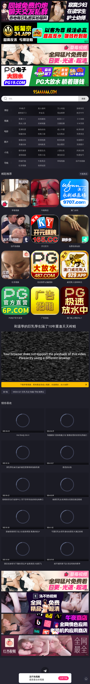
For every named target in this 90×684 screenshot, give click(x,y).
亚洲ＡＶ (22, 119)
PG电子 (22, 108)
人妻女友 (61, 150)
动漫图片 (80, 140)
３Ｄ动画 (80, 119)
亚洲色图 (41, 140)
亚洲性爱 (22, 129)
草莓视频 (61, 161)
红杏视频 (22, 165)
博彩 (6, 110)
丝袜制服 (41, 123)
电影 (6, 131)
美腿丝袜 (22, 144)
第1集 (5, 392)
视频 (6, 120)
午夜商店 (41, 161)
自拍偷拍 (41, 119)
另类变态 (80, 134)
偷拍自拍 (41, 129)
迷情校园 (22, 155)
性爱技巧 (80, 155)
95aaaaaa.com (45, 92)
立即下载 (63, 678)
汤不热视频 (80, 161)
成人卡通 (61, 129)
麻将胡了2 (22, 113)
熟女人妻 (22, 123)
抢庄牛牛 (80, 113)
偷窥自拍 (22, 140)
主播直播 (61, 123)
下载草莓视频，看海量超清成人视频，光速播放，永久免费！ (53, 384)
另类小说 (41, 155)
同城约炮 (22, 161)
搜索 (83, 98)
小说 (6, 152)
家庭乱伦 (41, 150)
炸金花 (41, 113)
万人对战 (61, 108)
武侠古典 (80, 150)
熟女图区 (61, 144)
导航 (6, 162)
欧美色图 (61, 140)
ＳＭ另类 (80, 123)
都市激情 (22, 150)
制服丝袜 (22, 134)
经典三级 (41, 134)
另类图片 (80, 144)
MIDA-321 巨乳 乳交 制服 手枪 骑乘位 (28, 392)
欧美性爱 (80, 129)
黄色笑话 (61, 155)
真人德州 (41, 108)
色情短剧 (41, 165)
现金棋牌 (61, 113)
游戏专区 (80, 108)
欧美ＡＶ (61, 119)
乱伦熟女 (61, 134)
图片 (6, 141)
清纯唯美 (41, 144)
